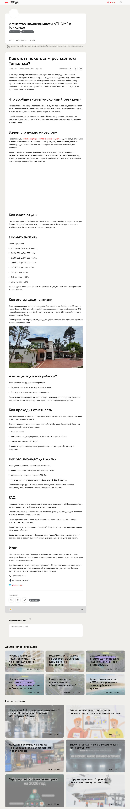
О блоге (32, 40)
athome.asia (17, 585)
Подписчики (21, 40)
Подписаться (14, 32)
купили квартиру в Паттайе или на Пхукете (41, 139)
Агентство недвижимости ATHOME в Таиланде (40, 25)
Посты (11, 40)
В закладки (34, 600)
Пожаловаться (28, 32)
